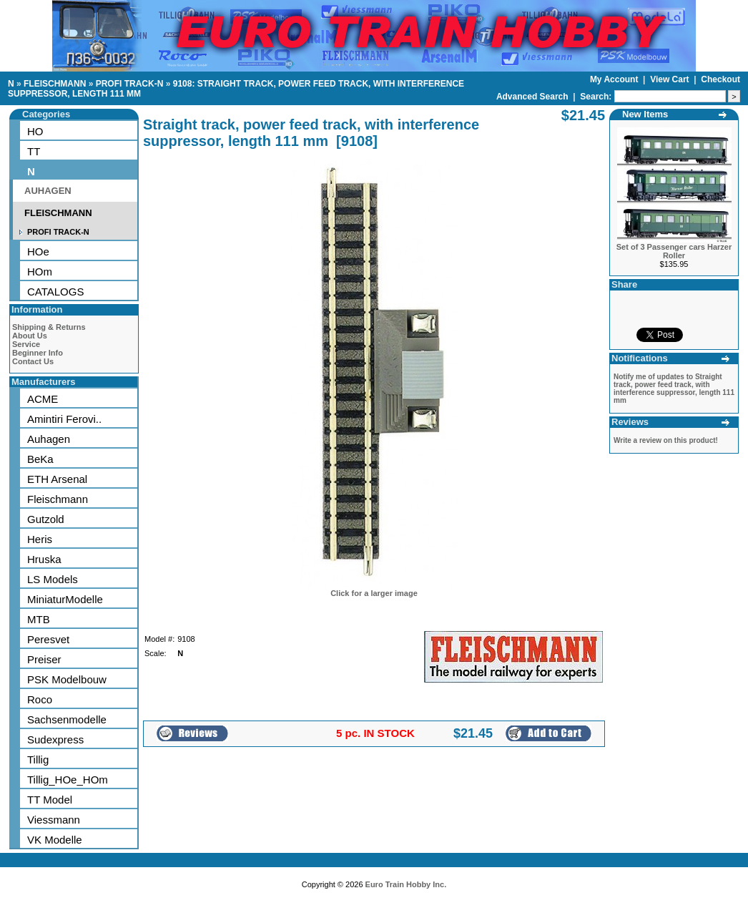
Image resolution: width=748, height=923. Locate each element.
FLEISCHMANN (55, 84)
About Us (29, 335)
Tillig (38, 759)
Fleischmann (57, 499)
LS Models (52, 579)
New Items (645, 114)
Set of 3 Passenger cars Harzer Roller (674, 251)
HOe (38, 251)
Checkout (720, 79)
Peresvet (48, 639)
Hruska (44, 559)
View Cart (671, 79)
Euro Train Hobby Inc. (406, 884)
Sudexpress (55, 739)
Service (26, 344)
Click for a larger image (374, 593)
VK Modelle (54, 840)
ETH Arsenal (57, 479)
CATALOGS (55, 291)
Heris (39, 539)
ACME (42, 399)
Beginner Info (37, 352)
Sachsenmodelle (67, 719)
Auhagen (48, 439)
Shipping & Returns (49, 327)
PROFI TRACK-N (130, 84)
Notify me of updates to (674, 388)
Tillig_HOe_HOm (67, 779)
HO (35, 131)
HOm (39, 271)
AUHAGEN (48, 190)
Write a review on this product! (666, 440)
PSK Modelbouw (67, 679)
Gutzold (45, 519)
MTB (38, 619)
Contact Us (33, 361)
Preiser (44, 659)
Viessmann (53, 820)
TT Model (49, 799)
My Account (615, 79)
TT (33, 151)
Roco (39, 699)
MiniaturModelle (65, 599)
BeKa (40, 459)
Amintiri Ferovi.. (64, 419)
